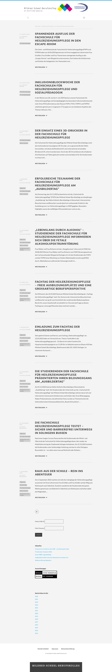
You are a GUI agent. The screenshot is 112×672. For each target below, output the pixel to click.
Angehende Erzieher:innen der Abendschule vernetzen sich (51, 557)
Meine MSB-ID (39, 521)
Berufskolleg (23, 485)
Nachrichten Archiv (41, 593)
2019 (36, 616)
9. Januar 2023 (24, 327)
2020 (36, 613)
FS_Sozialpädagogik (25, 95)
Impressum (55, 649)
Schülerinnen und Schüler (24, 249)
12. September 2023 (24, 231)
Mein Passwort (40, 528)
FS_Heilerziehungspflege (26, 43)
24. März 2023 (23, 282)
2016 (36, 625)
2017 (36, 622)
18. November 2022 (24, 372)
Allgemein (22, 188)
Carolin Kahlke (23, 37)
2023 (36, 605)
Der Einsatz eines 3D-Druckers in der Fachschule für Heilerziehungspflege (61, 134)
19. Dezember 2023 (23, 131)
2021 (36, 610)
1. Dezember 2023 (23, 179)
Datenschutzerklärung (67, 649)
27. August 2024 (24, 34)
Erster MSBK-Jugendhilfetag (43, 555)
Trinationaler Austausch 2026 (43, 552)
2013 (36, 633)
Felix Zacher (26, 134)
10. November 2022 (24, 423)
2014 (36, 630)
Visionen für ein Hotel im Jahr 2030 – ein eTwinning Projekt (52, 549)
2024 (36, 602)
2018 (36, 619)
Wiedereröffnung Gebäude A (43, 560)
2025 (36, 599)
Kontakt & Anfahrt (43, 649)
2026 (36, 596)
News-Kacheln (24, 143)
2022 (36, 608)
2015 (36, 627)
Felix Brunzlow (23, 427)
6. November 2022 (23, 472)
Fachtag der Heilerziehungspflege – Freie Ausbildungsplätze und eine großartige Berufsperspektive (63, 285)
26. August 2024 (24, 82)
